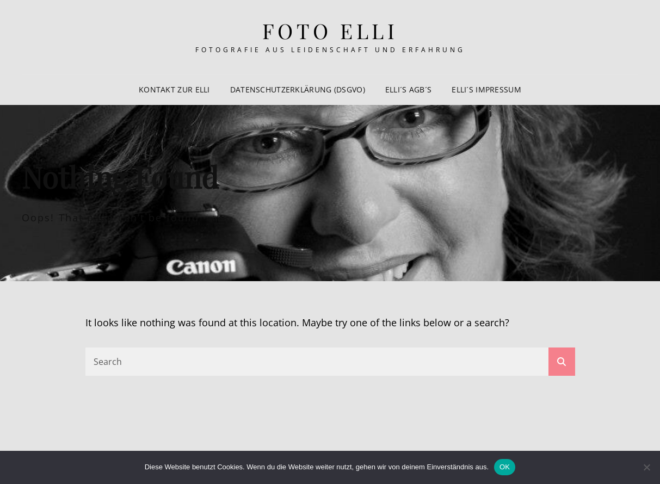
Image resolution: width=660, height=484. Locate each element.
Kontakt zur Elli (174, 89)
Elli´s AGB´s (408, 89)
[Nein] (646, 467)
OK (504, 467)
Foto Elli (330, 31)
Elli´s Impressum (486, 89)
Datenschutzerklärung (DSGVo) (297, 89)
